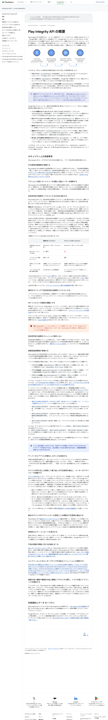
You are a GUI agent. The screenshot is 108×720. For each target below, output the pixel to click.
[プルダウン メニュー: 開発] (52, 2)
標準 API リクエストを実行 (58, 344)
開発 (49, 2)
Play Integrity (20, 8)
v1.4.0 (49, 276)
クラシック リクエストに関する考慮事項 (58, 285)
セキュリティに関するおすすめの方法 (41, 173)
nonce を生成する (43, 320)
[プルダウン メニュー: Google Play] (66, 2)
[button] (11, 56)
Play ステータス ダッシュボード (38, 548)
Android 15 (69, 717)
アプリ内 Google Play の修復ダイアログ (47, 383)
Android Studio (100, 2)
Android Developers (33, 25)
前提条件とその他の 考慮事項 (67, 508)
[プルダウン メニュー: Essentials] (26, 2)
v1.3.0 (82, 278)
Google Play (7, 8)
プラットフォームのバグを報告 (100, 717)
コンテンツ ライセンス (53, 648)
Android (27, 717)
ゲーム (40, 717)
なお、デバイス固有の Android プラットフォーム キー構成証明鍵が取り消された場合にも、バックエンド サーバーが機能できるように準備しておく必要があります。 (58, 554)
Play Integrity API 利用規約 (78, 606)
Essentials (21, 2)
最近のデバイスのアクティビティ (50, 519)
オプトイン (81, 390)
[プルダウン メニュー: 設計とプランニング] (43, 2)
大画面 (54, 718)
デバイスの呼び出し (34, 476)
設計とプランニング (35, 2)
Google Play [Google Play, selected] (60, 2)
